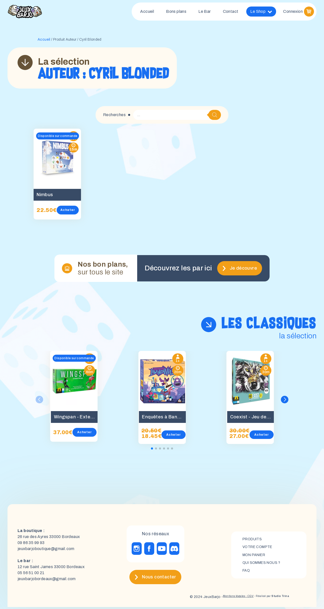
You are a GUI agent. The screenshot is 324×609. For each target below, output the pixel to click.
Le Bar (204, 12)
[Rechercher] (214, 117)
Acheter (74, 212)
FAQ (246, 574)
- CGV (237, 599)
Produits (253, 540)
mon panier (256, 557)
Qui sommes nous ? (264, 565)
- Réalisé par (266, 598)
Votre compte (259, 548)
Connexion (293, 12)
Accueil (147, 12)
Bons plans (176, 12)
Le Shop (261, 12)
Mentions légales (216, 599)
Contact (230, 12)
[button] (285, 401)
